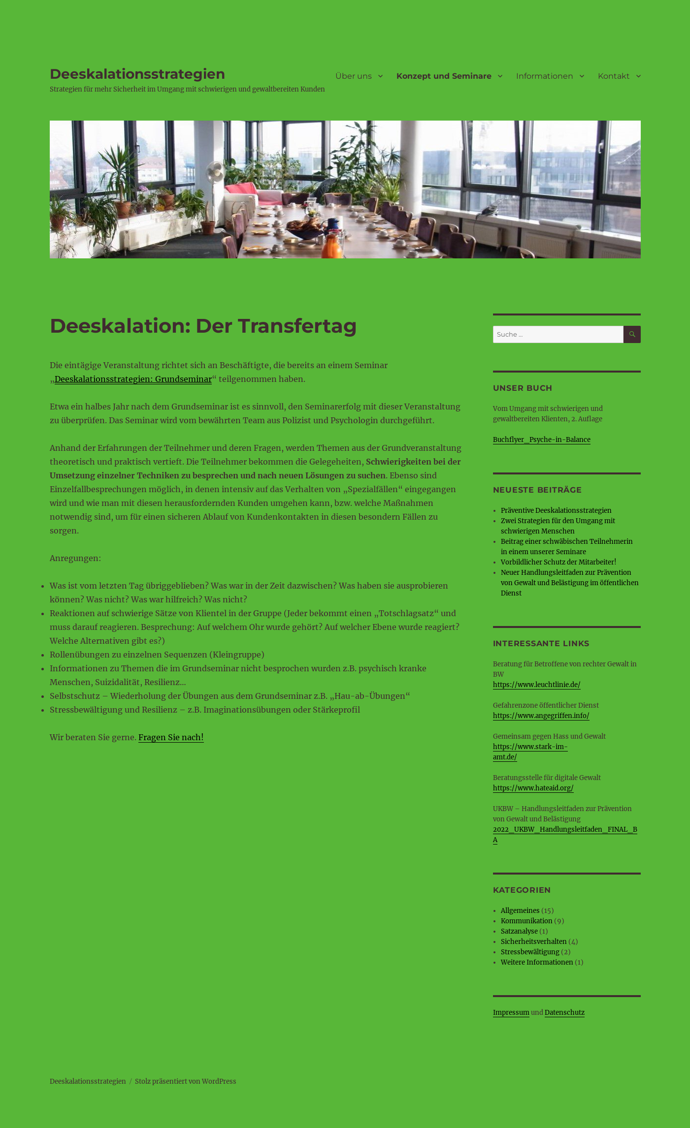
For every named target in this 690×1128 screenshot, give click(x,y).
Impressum (511, 1012)
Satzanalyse (519, 931)
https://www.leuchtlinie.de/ (537, 685)
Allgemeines (520, 911)
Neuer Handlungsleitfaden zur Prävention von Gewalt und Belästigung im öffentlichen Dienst (570, 582)
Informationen (544, 76)
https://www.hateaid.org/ (533, 788)
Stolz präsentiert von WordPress (185, 1081)
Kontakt (614, 76)
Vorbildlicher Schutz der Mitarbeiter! (559, 562)
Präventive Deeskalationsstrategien (556, 510)
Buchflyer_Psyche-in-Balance (542, 440)
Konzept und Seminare (444, 76)
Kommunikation (527, 921)
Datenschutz (565, 1012)
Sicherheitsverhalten (534, 942)
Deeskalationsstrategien (137, 73)
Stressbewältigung (530, 952)
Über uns (353, 76)
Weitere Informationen (537, 962)
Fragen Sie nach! (171, 737)
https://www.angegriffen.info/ (541, 716)
